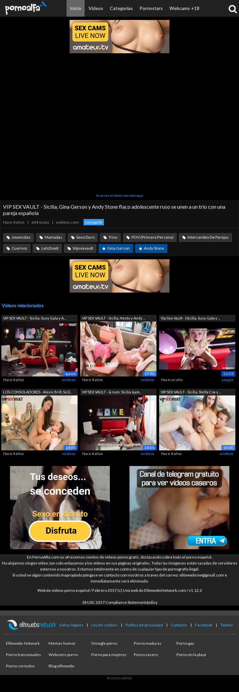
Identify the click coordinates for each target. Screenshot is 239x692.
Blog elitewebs (62, 665)
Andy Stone (154, 248)
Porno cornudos (20, 665)
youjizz (227, 379)
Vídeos (96, 8)
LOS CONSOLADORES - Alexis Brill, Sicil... (37, 392)
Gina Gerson (118, 248)
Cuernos (19, 248)
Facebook (203, 624)
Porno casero (146, 654)
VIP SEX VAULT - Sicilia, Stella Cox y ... (191, 392)
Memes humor (62, 643)
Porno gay (185, 643)
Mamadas (53, 237)
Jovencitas (21, 237)
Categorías (121, 8)
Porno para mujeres (108, 654)
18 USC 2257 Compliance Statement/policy (119, 602)
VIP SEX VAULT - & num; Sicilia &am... (111, 392)
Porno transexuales (23, 654)
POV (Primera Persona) (152, 237)
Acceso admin (119, 677)
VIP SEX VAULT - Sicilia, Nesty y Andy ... (113, 318)
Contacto (179, 624)
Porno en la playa (191, 654)
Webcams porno (63, 654)
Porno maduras (147, 643)
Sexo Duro (85, 237)
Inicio (75, 8)
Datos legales (71, 624)
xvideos (69, 379)
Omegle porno (104, 643)
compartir (94, 222)
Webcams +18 (184, 8)
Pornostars (151, 8)
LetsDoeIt (50, 248)
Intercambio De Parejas (208, 237)
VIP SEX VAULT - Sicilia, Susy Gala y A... (34, 318)
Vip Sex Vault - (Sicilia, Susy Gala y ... (190, 318)
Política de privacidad (144, 624)
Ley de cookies (104, 624)
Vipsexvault (83, 248)
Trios (113, 237)
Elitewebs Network (23, 643)
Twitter (226, 624)
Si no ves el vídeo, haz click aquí (119, 195)
